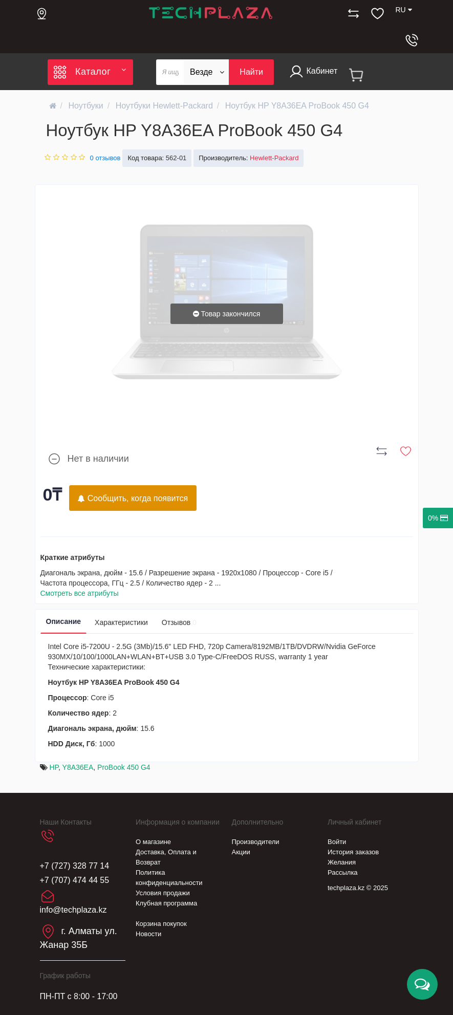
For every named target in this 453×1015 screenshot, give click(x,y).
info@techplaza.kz (73, 909)
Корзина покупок (161, 923)
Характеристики (121, 622)
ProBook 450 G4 (123, 767)
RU (403, 10)
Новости (148, 934)
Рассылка (343, 872)
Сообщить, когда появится (133, 498)
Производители (255, 842)
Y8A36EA (78, 767)
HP (53, 767)
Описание (63, 621)
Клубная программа (166, 903)
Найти (251, 72)
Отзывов (179, 622)
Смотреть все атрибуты (79, 593)
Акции (241, 852)
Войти (337, 842)
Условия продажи (163, 893)
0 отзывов (105, 158)
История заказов (353, 852)
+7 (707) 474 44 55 (75, 880)
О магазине (153, 842)
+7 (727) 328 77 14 (75, 865)
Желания (342, 862)
